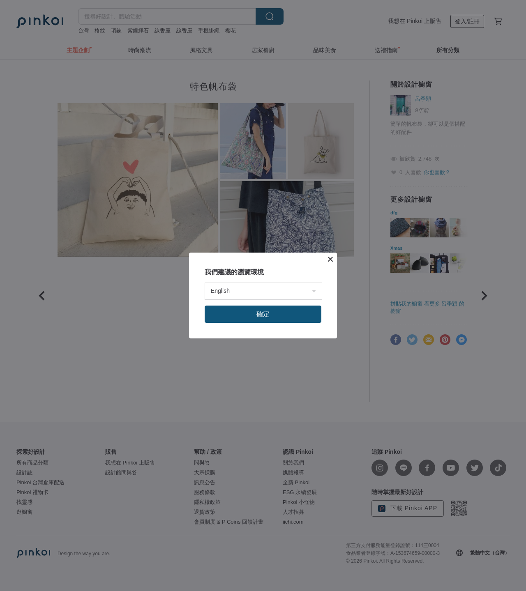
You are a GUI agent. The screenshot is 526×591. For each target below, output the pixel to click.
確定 (263, 313)
